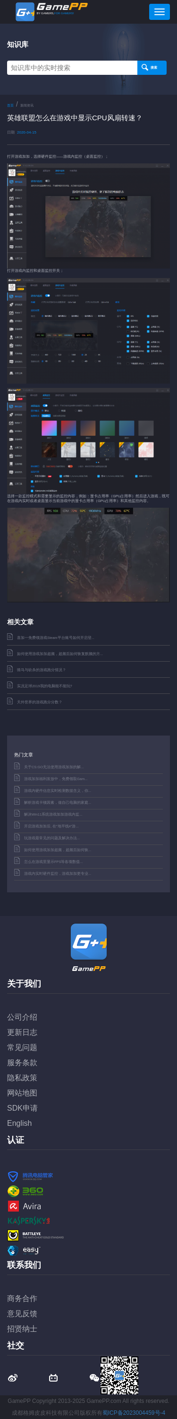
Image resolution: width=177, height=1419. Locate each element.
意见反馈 (22, 1314)
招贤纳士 (22, 1329)
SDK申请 (22, 1108)
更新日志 (22, 1032)
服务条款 (22, 1063)
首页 (10, 105)
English (19, 1123)
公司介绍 (22, 1017)
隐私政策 (22, 1078)
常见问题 (22, 1047)
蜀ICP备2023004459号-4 (133, 1413)
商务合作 (22, 1298)
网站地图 (22, 1093)
